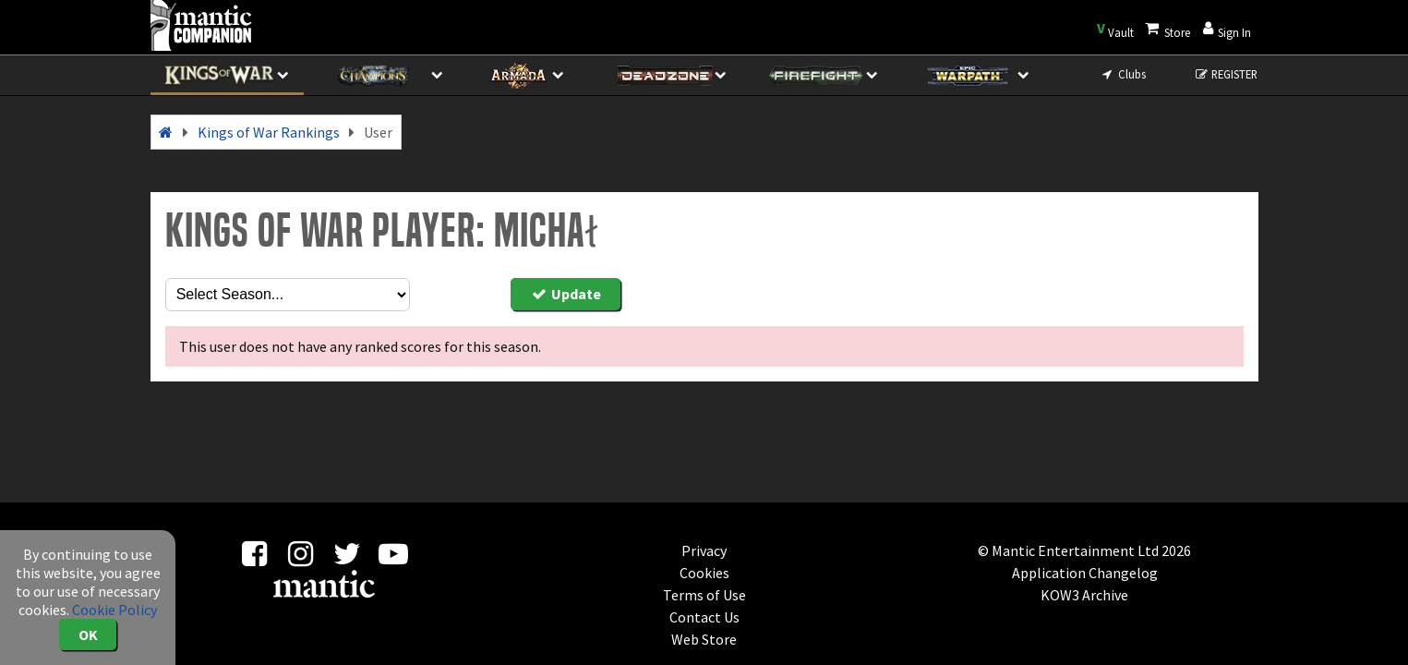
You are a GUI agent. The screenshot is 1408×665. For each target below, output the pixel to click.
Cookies (704, 572)
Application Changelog (1085, 572)
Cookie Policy (114, 609)
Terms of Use (704, 595)
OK (88, 634)
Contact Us (704, 617)
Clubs (1122, 73)
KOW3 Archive (1084, 595)
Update (565, 293)
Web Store (704, 639)
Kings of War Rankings (269, 132)
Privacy (704, 550)
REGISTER (1226, 73)
